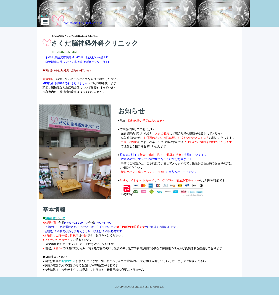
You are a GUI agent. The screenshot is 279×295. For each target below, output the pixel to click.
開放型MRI (68, 261)
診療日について (55, 218)
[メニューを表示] (45, 21)
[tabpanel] (139, 65)
